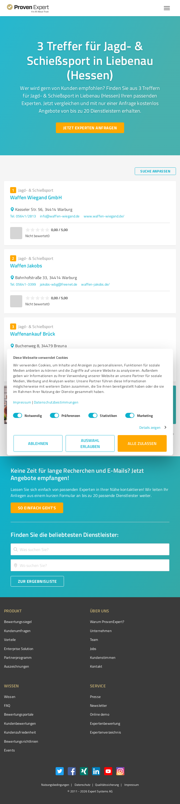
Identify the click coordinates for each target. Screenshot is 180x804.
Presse (95, 696)
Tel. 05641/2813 (23, 216)
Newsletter (98, 705)
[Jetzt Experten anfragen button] (90, 127)
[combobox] (90, 549)
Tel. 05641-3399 (23, 284)
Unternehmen (101, 630)
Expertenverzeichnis (105, 732)
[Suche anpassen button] (155, 171)
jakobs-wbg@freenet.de (58, 284)
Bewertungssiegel (18, 621)
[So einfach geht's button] (37, 507)
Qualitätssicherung (107, 785)
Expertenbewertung (105, 723)
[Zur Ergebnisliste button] (37, 581)
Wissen (9, 696)
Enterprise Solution (18, 648)
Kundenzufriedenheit (20, 732)
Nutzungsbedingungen (55, 785)
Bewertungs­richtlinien (21, 741)
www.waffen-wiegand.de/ (104, 216)
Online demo (99, 714)
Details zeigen (149, 427)
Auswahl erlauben (90, 443)
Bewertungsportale (19, 714)
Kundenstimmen (103, 657)
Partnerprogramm (18, 657)
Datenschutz (82, 785)
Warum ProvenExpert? (107, 621)
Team (94, 639)
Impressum (22, 402)
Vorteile (10, 639)
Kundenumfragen (17, 630)
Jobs (93, 648)
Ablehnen (38, 443)
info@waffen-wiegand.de (59, 216)
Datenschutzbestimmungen (56, 402)
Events (9, 750)
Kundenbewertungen (20, 723)
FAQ (7, 705)
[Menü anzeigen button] (167, 8)
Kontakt (96, 666)
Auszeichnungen (16, 666)
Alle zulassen (142, 443)
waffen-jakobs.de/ (95, 284)
